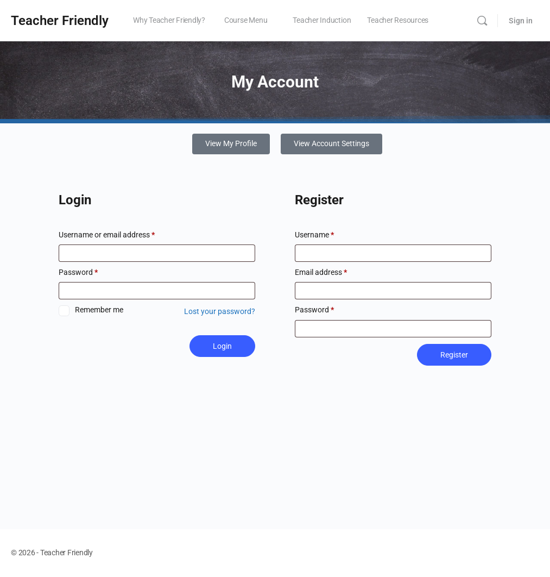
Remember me (99, 310)
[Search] (482, 20)
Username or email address (107, 235)
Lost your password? (219, 312)
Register (454, 355)
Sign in (521, 20)
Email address (321, 273)
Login (222, 347)
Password (78, 273)
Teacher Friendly (60, 20)
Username (314, 235)
